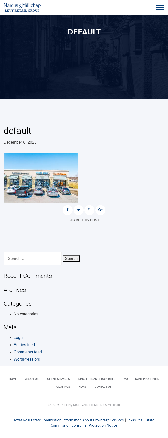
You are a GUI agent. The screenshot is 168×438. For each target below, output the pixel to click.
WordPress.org (27, 359)
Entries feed (24, 345)
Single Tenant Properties (96, 379)
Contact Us (103, 386)
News (82, 386)
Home (13, 379)
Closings (63, 386)
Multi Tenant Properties (141, 379)
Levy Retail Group (22, 7)
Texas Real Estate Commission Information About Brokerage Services (69, 420)
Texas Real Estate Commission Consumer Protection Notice (102, 423)
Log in (19, 338)
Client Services (58, 379)
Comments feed (28, 352)
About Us (32, 379)
